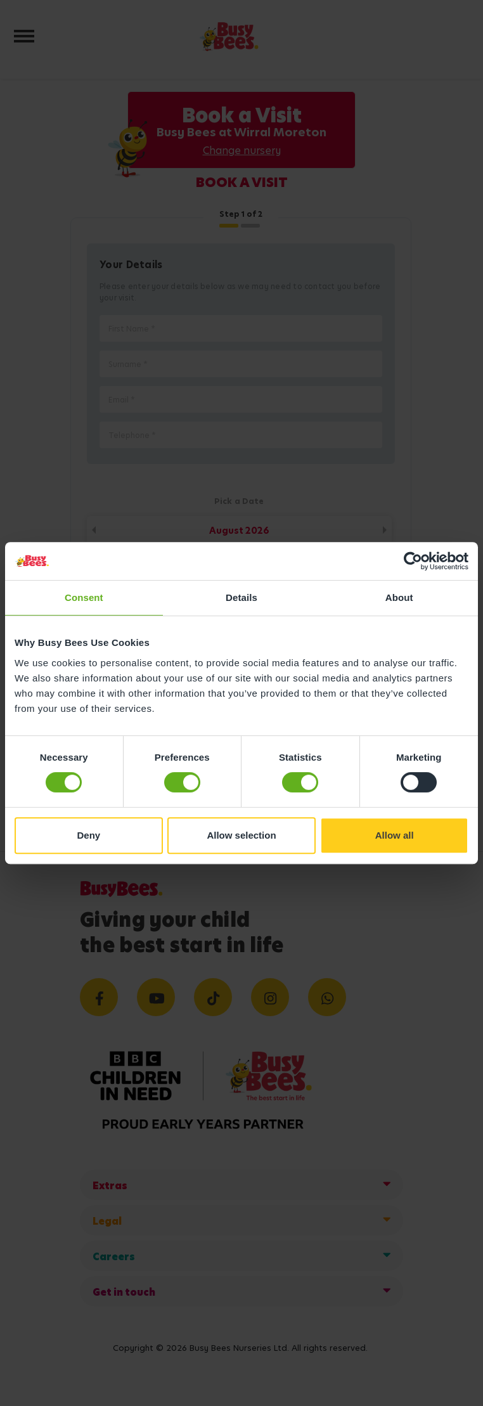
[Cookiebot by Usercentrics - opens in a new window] (412, 561)
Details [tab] (241, 597)
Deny (88, 835)
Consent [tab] (84, 597)
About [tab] (399, 597)
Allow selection (241, 835)
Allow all (394, 835)
